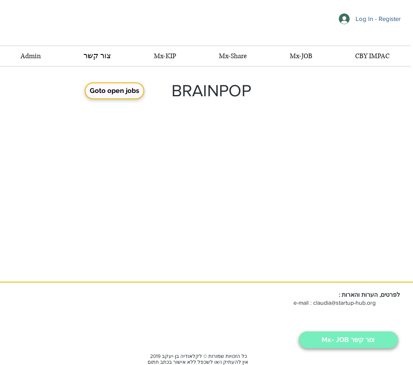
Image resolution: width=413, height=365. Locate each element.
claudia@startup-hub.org (344, 302)
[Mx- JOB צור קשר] (348, 340)
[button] (301, 56)
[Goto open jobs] (114, 90)
